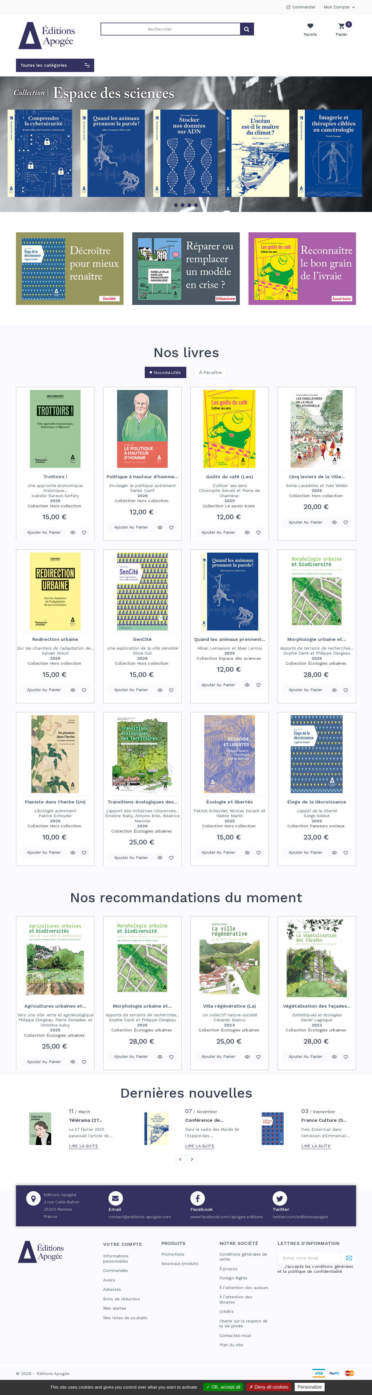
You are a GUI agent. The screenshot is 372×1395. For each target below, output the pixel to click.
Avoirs (109, 1280)
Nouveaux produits (179, 1263)
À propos (228, 1268)
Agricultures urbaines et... (55, 1006)
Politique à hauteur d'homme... (142, 476)
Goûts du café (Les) (229, 476)
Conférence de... (204, 1120)
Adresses (112, 1289)
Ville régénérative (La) (229, 1006)
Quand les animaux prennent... (229, 639)
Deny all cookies (268, 1387)
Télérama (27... (85, 1120)
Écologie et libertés (229, 802)
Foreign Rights (233, 1278)
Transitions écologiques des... (143, 802)
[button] (55, 65)
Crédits (226, 1311)
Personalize (310, 1387)
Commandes (115, 1270)
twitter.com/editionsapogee (300, 1216)
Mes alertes (114, 1308)
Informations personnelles (115, 1258)
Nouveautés (167, 372)
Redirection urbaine (55, 639)
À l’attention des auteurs (244, 1287)
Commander (304, 7)
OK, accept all (223, 1387)
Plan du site (231, 1344)
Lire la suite (83, 1146)
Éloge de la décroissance (316, 802)
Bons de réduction (121, 1299)
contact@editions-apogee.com (139, 1216)
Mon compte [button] (340, 7)
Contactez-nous (235, 1335)
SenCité (142, 639)
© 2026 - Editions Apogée (42, 1373)
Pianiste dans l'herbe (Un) (55, 802)
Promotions (172, 1254)
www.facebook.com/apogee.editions (226, 1216)
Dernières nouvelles (186, 1093)
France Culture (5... (324, 1120)
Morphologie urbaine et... (316, 639)
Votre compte (122, 1244)
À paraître (210, 372)
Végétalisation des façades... (317, 1006)
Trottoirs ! (55, 476)
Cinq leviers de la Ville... (317, 476)
